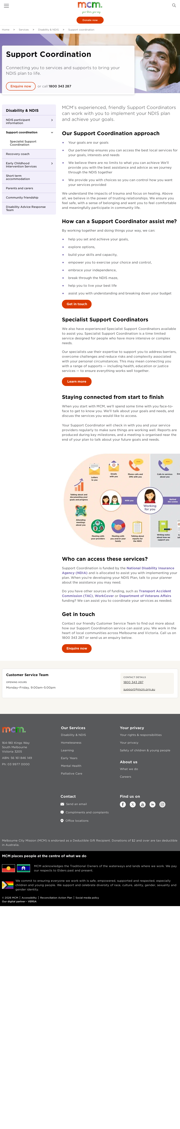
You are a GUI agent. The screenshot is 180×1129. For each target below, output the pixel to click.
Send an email (76, 804)
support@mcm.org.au (139, 689)
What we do (129, 769)
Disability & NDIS (48, 29)
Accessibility (29, 897)
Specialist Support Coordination (23, 143)
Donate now (90, 20)
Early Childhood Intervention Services (21, 165)
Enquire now (20, 86)
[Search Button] (174, 5)
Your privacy (129, 742)
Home (5, 29)
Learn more (76, 381)
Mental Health (71, 765)
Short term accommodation (18, 177)
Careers (125, 776)
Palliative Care (71, 773)
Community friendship (22, 197)
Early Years (69, 758)
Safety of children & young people (145, 750)
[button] (6, 5)
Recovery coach (17, 154)
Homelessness (71, 742)
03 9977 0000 (19, 764)
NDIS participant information (18, 121)
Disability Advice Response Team (26, 208)
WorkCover (105, 596)
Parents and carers (19, 188)
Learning (67, 750)
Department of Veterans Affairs (145, 596)
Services (24, 29)
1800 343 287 (60, 86)
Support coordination (21, 132)
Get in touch (77, 304)
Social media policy (87, 897)
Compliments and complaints (87, 812)
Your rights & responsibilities (141, 734)
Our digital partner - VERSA (19, 901)
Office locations (76, 820)
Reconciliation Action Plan (56, 897)
